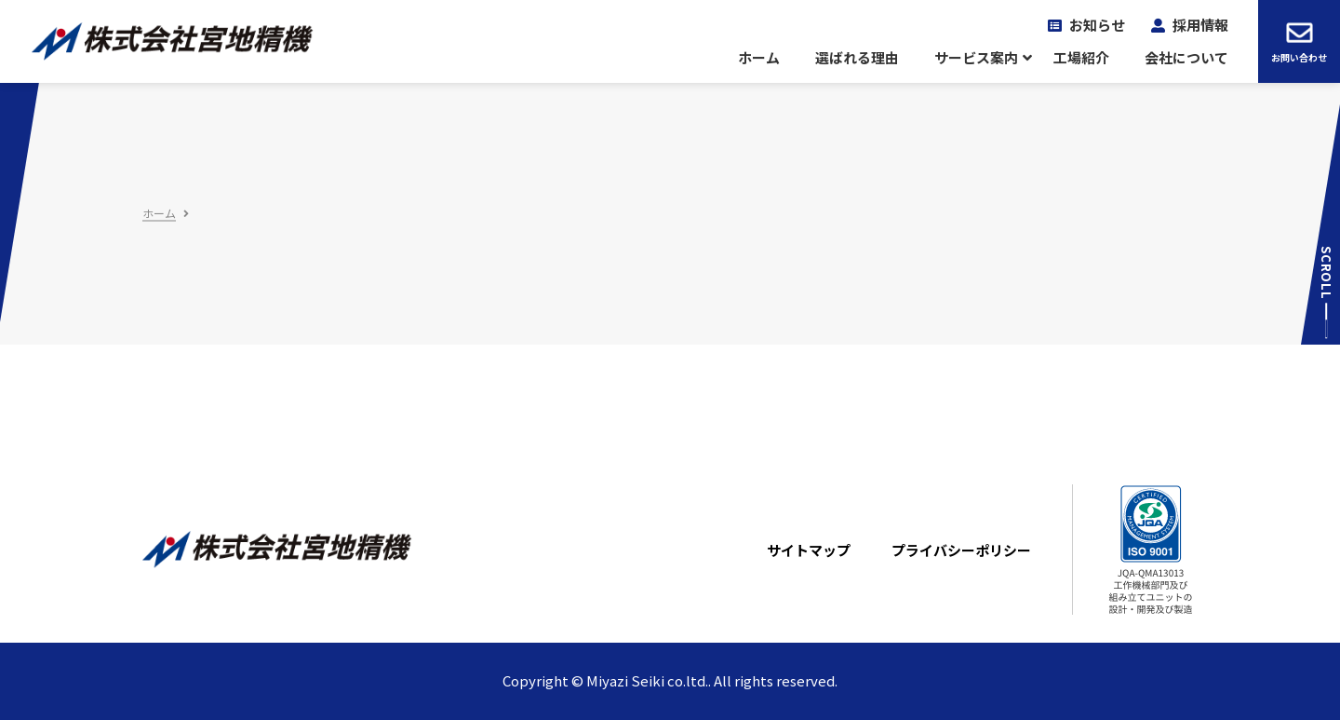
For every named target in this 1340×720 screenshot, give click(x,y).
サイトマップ (809, 550)
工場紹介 (1081, 58)
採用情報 (1200, 25)
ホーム (759, 58)
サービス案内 (976, 58)
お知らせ (1097, 25)
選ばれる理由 (857, 58)
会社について (1186, 58)
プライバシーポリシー (961, 550)
